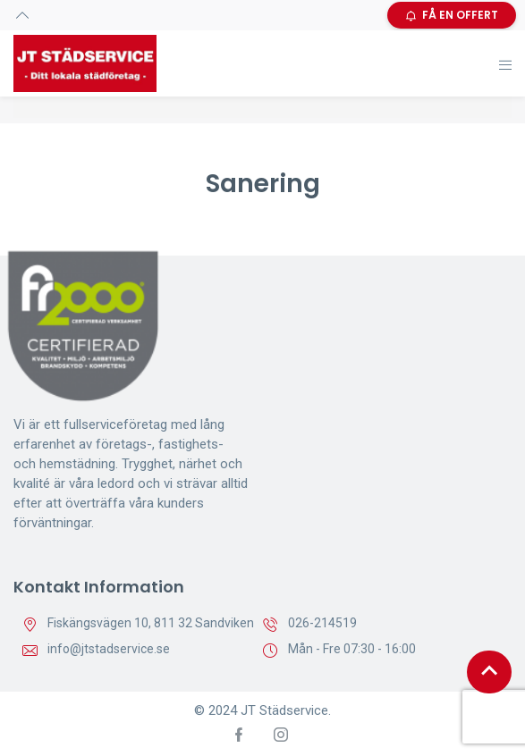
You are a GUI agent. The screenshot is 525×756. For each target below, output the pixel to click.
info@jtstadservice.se (108, 649)
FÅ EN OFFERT (451, 14)
